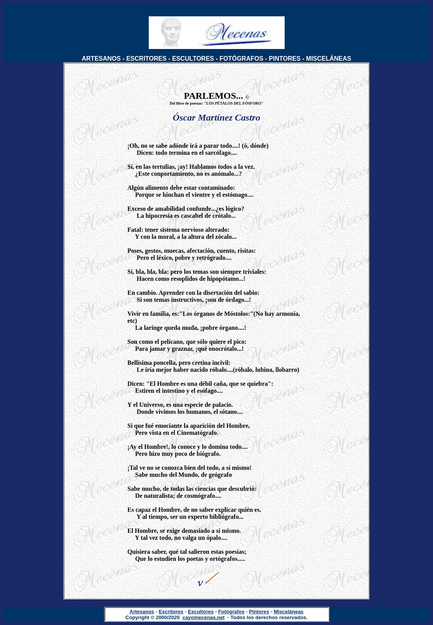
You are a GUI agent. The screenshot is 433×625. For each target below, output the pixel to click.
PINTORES (285, 58)
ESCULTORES (193, 58)
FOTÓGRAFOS (241, 58)
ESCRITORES (146, 58)
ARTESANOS (101, 58)
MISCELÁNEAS (328, 58)
